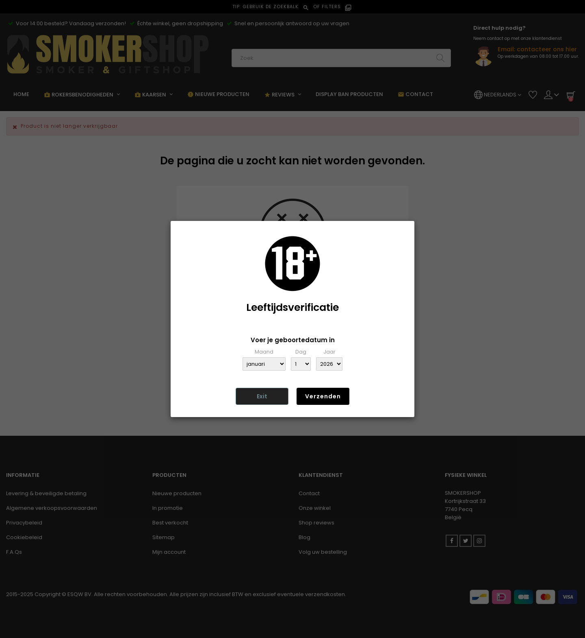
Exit (262, 396)
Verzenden (323, 396)
